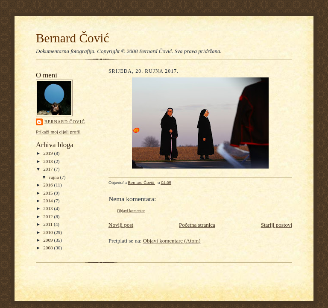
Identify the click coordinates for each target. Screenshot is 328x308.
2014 (48, 200)
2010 (48, 232)
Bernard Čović (72, 38)
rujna (54, 177)
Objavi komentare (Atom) (172, 240)
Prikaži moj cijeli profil (58, 131)
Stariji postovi (276, 225)
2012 (48, 216)
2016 (48, 184)
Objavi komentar (131, 210)
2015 (48, 192)
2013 (48, 208)
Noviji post (120, 225)
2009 (48, 240)
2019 (48, 153)
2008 (48, 247)
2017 (48, 169)
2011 (48, 224)
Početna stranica (197, 225)
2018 (48, 161)
